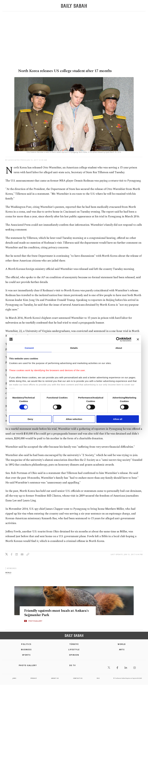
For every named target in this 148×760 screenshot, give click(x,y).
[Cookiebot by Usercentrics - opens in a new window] (118, 339)
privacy (34, 678)
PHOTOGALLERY (35, 621)
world (8, 572)
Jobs (14, 678)
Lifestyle (74, 649)
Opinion (74, 655)
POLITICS (26, 644)
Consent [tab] (29, 348)
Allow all (117, 419)
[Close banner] (138, 339)
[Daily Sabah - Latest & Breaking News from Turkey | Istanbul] (74, 6)
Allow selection (74, 419)
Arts (122, 649)
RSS (98, 678)
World (122, 644)
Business (26, 649)
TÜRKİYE (74, 644)
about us (55, 678)
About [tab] (118, 348)
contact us (78, 678)
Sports (26, 655)
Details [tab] (74, 348)
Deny (30, 419)
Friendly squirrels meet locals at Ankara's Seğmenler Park (57, 613)
